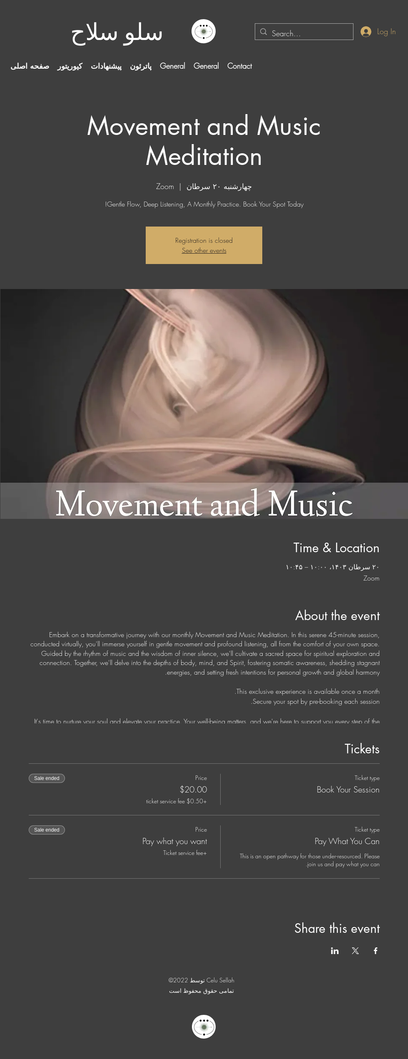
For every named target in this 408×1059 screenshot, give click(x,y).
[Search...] (304, 34)
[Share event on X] (355, 950)
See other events (204, 250)
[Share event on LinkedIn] (335, 950)
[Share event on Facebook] (376, 950)
